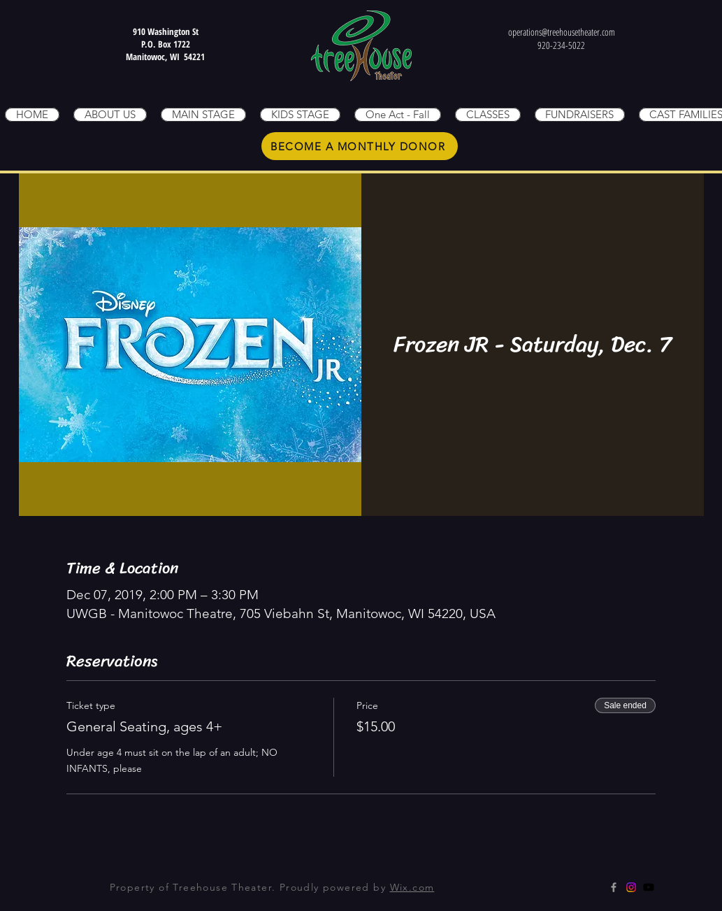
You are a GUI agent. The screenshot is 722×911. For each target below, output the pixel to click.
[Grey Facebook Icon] (613, 887)
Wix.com (412, 887)
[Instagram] (631, 887)
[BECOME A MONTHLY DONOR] (359, 146)
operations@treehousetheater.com (561, 31)
